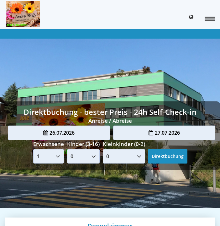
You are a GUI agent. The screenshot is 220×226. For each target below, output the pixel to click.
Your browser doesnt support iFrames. (110, 113)
